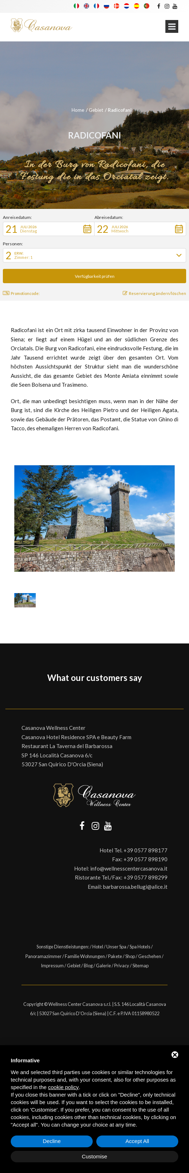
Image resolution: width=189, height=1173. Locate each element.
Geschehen (149, 956)
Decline (51, 1141)
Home (78, 110)
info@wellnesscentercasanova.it (129, 868)
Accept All (137, 1141)
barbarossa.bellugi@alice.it (135, 886)
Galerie (103, 965)
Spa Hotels (140, 946)
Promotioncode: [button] (21, 293)
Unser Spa (116, 946)
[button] (48, 229)
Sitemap (140, 965)
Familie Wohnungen (85, 956)
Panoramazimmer (43, 956)
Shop (130, 956)
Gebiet (96, 110)
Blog (88, 965)
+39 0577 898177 (145, 850)
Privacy (121, 965)
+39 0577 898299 (145, 877)
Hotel (97, 946)
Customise (94, 1156)
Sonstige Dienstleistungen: (63, 946)
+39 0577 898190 (145, 859)
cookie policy (63, 1087)
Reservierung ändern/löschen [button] (154, 293)
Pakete (115, 956)
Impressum (52, 965)
